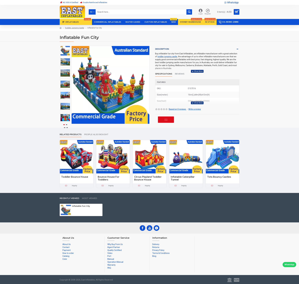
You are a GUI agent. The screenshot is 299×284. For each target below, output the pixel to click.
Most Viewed (89, 198)
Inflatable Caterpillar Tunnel (183, 178)
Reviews (179, 74)
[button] (65, 120)
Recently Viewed (69, 198)
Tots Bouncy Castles (219, 177)
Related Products (70, 134)
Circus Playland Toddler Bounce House (148, 178)
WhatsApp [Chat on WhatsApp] (289, 264)
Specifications (163, 74)
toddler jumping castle (167, 56)
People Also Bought (96, 134)
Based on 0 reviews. (177, 109)
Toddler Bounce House (74, 177)
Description (162, 49)
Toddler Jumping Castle (74, 28)
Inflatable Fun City (81, 206)
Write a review (194, 109)
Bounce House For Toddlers (108, 178)
